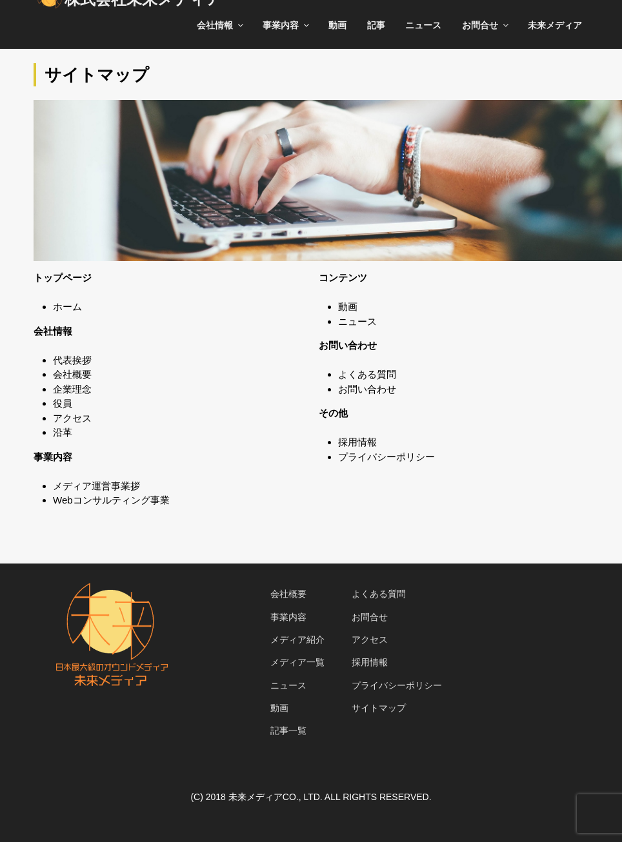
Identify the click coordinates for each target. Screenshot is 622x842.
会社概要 (72, 374)
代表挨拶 (72, 360)
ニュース (423, 25)
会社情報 (221, 25)
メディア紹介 (297, 639)
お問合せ (486, 25)
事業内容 (287, 25)
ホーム (67, 306)
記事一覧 (288, 730)
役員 (62, 403)
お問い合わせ (367, 389)
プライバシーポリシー (386, 456)
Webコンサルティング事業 (111, 499)
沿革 (62, 432)
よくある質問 (367, 374)
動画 (337, 25)
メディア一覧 (297, 662)
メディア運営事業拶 (96, 485)
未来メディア (555, 25)
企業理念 (72, 389)
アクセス (72, 418)
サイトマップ (379, 708)
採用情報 (357, 441)
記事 (376, 25)
